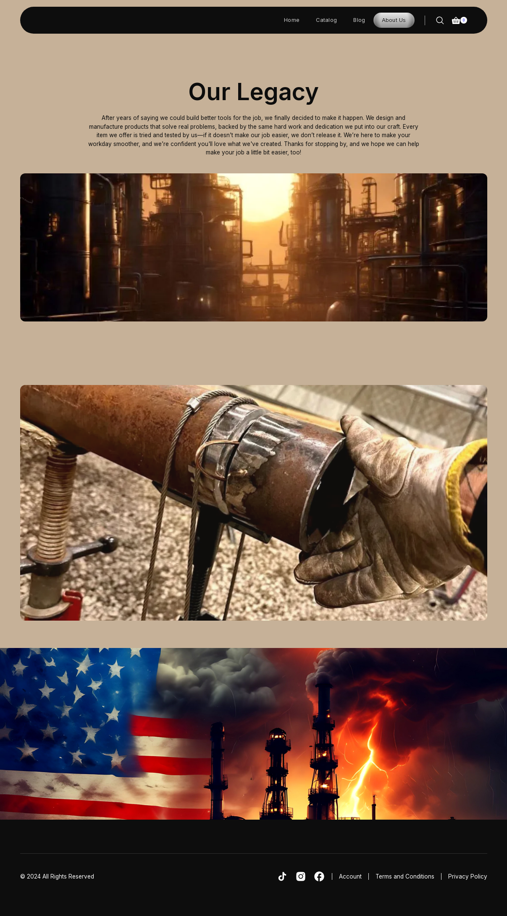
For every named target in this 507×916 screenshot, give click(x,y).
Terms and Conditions (405, 876)
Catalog (326, 20)
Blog (359, 20)
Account (350, 876)
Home (291, 20)
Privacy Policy (467, 876)
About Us (394, 20)
